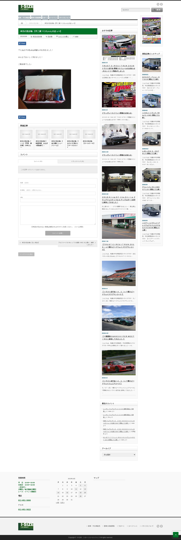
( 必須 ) (24, 182)
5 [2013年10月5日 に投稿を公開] (80, 485)
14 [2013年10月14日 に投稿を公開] (58, 492)
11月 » (62, 502)
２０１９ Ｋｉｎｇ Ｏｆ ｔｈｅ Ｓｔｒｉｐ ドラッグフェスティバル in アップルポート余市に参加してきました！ (118, 199)
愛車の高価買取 (36, 18)
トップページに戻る (26, 254)
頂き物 (50, 36)
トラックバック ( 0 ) (77, 161)
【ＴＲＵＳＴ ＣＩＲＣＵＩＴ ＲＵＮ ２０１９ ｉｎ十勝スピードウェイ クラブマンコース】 (118, 247)
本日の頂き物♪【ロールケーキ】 (89, 142)
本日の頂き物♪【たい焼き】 (30, 242)
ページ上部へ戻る (175, 534)
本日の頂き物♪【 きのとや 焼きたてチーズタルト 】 (72, 144)
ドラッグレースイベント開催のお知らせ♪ (117, 113)
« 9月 (57, 502)
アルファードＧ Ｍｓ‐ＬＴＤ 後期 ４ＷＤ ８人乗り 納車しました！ (76, 243)
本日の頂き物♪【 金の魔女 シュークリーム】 (57, 143)
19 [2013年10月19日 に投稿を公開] (80, 492)
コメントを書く (63, 36)
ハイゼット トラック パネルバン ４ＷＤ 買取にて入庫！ (151, 115)
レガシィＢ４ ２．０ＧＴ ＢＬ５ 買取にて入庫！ (150, 152)
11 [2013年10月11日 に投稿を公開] (76, 489)
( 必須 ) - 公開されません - (31, 190)
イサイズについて (64, 18)
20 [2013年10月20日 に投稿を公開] (85, 492)
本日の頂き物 (33, 23)
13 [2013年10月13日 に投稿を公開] (85, 489)
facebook (161, 4)
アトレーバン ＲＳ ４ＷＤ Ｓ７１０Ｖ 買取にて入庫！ (151, 188)
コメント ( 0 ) (38, 161)
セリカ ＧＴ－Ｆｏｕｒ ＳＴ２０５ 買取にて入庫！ (151, 78)
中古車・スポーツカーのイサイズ (88, 537)
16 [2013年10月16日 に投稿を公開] (67, 492)
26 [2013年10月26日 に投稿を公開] (80, 496)
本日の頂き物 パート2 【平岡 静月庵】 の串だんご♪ (26, 144)
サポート (45, 18)
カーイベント (53, 18)
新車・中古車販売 (24, 18)
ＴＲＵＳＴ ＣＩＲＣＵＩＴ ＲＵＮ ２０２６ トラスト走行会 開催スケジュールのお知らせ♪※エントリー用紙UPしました (118, 68)
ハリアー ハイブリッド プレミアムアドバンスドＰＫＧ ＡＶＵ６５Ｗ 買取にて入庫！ (151, 226)
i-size (76, 36)
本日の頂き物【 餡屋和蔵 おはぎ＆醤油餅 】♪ (42, 143)
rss (158, 4)
